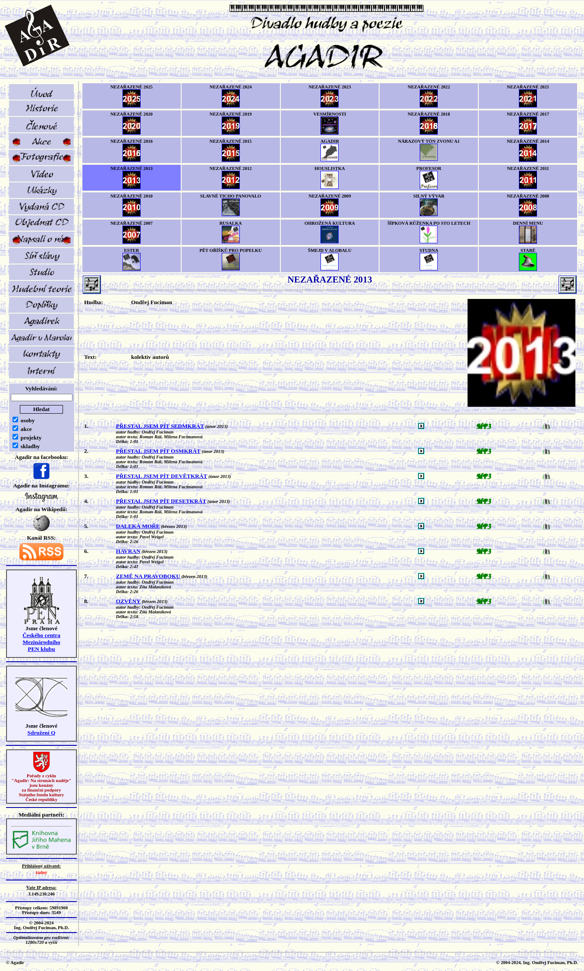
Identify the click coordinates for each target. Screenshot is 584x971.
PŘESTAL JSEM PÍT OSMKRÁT (158, 451)
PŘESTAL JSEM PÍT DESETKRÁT (161, 501)
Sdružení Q (42, 732)
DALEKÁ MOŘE (138, 526)
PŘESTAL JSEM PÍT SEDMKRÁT (160, 426)
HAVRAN (128, 551)
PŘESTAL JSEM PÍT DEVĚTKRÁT (161, 476)
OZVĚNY (128, 601)
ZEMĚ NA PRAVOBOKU (148, 576)
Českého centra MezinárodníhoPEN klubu (41, 642)
